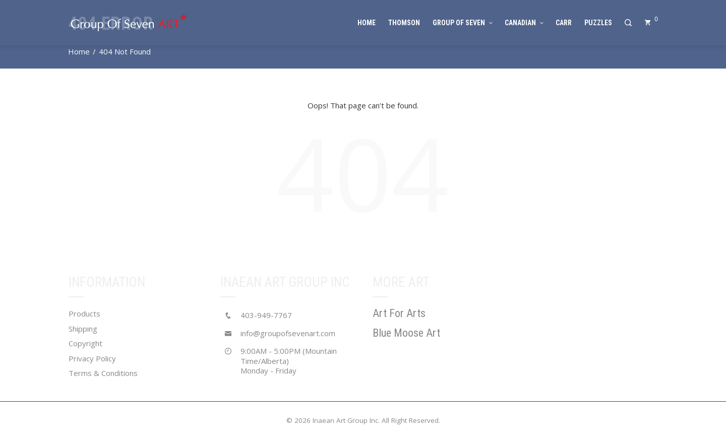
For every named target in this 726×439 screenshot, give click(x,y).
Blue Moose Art (406, 333)
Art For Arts (399, 313)
